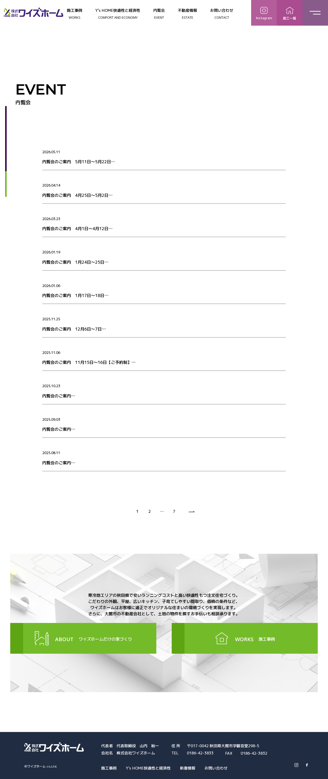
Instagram (264, 12)
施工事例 (74, 14)
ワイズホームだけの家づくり (83, 638)
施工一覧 (289, 12)
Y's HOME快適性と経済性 (117, 14)
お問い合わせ (221, 14)
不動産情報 (187, 14)
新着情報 (187, 768)
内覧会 (159, 14)
